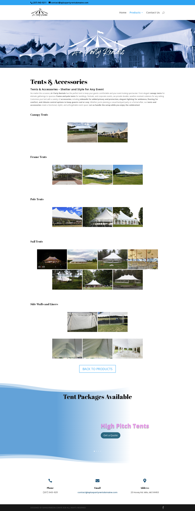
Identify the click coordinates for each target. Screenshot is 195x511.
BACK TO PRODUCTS (97, 369)
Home (122, 13)
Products (135, 13)
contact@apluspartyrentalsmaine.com (97, 492)
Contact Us (153, 13)
